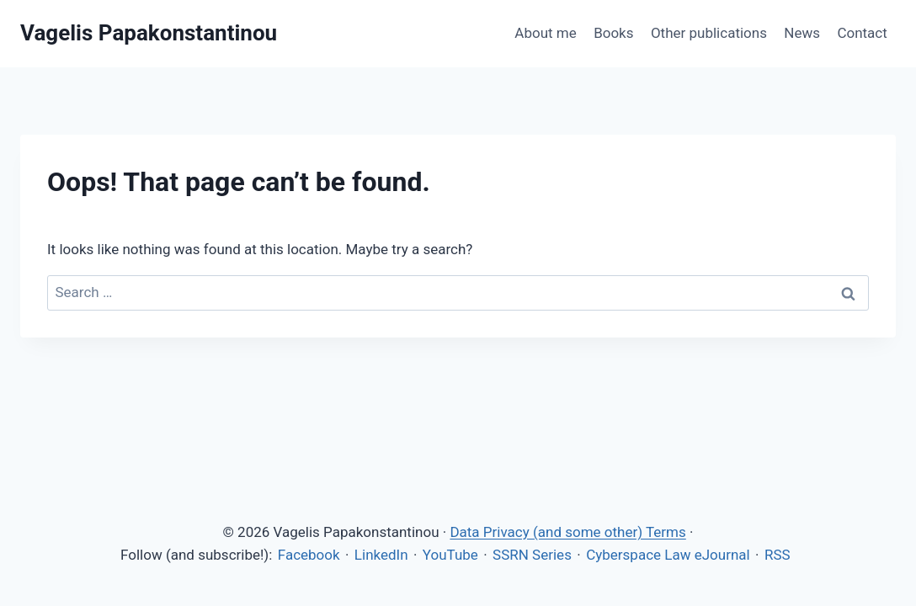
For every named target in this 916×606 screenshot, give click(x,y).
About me (545, 32)
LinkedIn (381, 554)
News (802, 32)
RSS (777, 554)
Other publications (709, 32)
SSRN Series (532, 554)
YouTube (450, 554)
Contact (862, 32)
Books (613, 32)
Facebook (309, 554)
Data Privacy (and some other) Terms (567, 532)
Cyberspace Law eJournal (668, 554)
